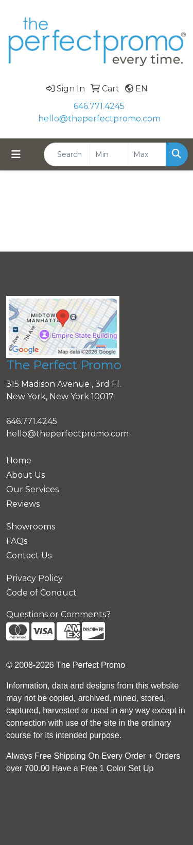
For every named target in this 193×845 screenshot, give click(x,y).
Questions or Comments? (58, 614)
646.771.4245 (99, 106)
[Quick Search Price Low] (109, 154)
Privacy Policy (34, 578)
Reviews (23, 504)
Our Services (32, 489)
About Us (25, 475)
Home (18, 460)
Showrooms (30, 526)
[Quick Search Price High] (147, 154)
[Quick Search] (67, 154)
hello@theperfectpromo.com (99, 118)
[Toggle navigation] (16, 154)
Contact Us (28, 555)
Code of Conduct (41, 593)
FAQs (16, 541)
